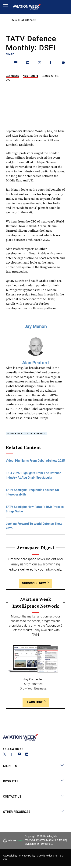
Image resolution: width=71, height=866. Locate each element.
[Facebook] (11, 754)
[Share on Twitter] (39, 63)
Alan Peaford (30, 76)
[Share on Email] (16, 63)
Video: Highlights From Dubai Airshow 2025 (35, 460)
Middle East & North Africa (26, 433)
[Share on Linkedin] (28, 63)
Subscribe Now (34, 583)
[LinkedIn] (26, 754)
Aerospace (28, 20)
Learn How (34, 702)
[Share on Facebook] (51, 63)
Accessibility (10, 855)
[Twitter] (4, 754)
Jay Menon (12, 76)
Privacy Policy (27, 855)
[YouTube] (19, 754)
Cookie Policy (44, 855)
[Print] (63, 63)
